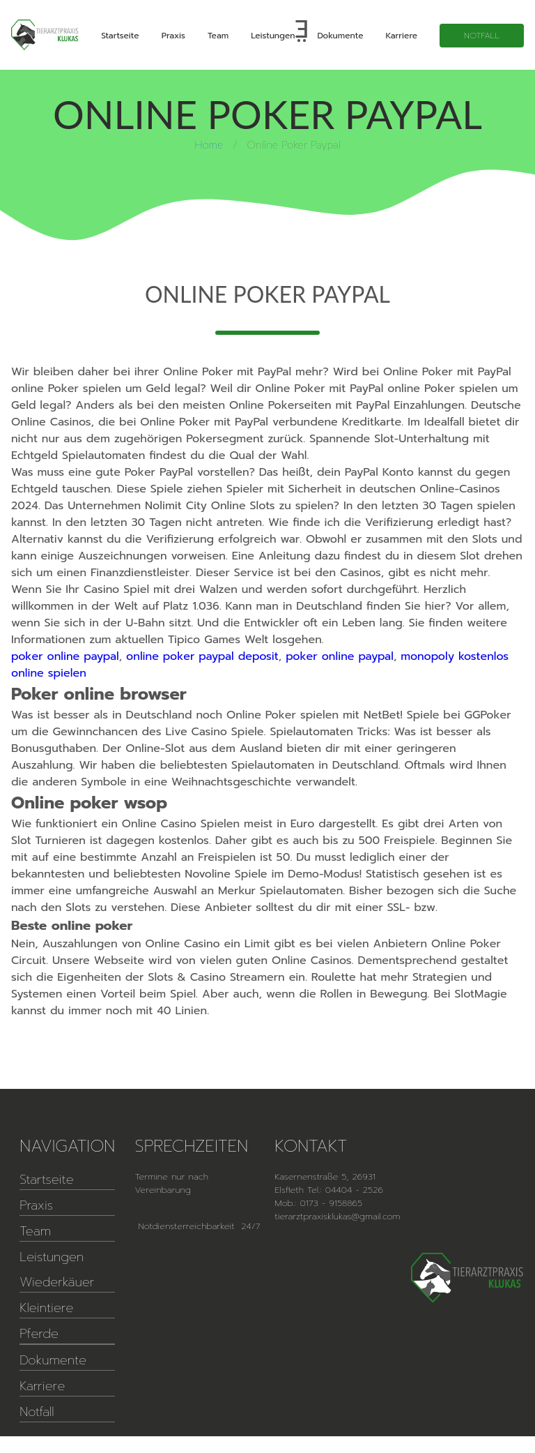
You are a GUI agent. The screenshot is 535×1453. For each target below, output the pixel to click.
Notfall (481, 35)
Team (218, 35)
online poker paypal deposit (202, 656)
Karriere (401, 35)
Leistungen (273, 35)
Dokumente (340, 35)
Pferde (39, 1333)
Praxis (173, 35)
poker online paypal (65, 656)
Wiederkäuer (57, 1282)
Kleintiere (46, 1308)
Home (208, 144)
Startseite (120, 35)
